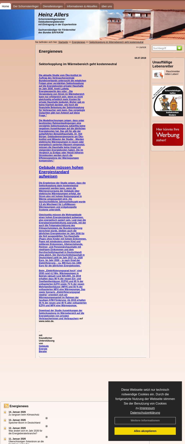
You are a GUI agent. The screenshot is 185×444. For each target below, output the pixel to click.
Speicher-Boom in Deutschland (24, 422)
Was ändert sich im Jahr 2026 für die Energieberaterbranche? (25, 432)
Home (5, 6)
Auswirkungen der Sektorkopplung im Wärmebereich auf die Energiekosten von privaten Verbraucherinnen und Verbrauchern (61, 314)
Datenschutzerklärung (145, 412)
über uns (107, 6)
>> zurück (141, 47)
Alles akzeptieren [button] (145, 431)
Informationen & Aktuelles (82, 6)
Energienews (19, 406)
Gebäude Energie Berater (44, 349)
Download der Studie (50, 310)
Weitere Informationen (145, 420)
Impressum (147, 408)
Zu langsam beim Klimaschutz (24, 414)
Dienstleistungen (53, 6)
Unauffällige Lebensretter (162, 64)
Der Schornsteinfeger (25, 6)
